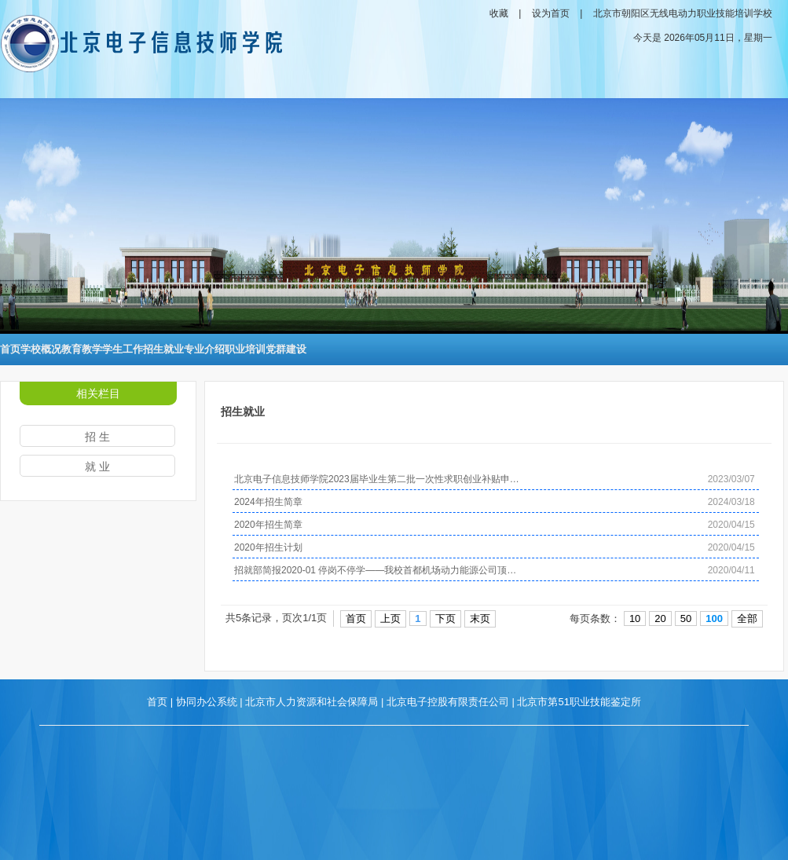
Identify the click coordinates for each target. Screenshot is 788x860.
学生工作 (122, 349)
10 (634, 618)
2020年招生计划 (268, 547)
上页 (390, 618)
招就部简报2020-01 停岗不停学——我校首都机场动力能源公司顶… (375, 570)
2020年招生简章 (268, 524)
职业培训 (245, 349)
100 (714, 618)
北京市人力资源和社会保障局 (311, 702)
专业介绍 (204, 349)
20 (659, 618)
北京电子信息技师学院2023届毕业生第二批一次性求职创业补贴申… (376, 479)
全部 (747, 618)
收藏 (498, 13)
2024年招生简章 (268, 501)
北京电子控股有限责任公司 (448, 702)
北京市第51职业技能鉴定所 (578, 702)
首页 (10, 349)
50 (685, 618)
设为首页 (551, 13)
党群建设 (286, 349)
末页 (480, 618)
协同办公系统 (206, 702)
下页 (445, 618)
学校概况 (40, 349)
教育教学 (81, 349)
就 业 (97, 466)
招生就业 (163, 349)
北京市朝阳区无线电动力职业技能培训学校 (682, 13)
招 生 (97, 436)
